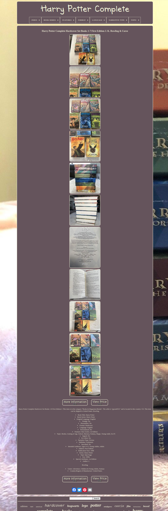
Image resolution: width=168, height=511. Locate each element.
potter (96, 505)
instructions (137, 507)
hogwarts (73, 506)
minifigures (108, 507)
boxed (146, 506)
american (39, 507)
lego (85, 506)
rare (31, 507)
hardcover (55, 506)
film (129, 506)
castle (119, 506)
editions (24, 506)
